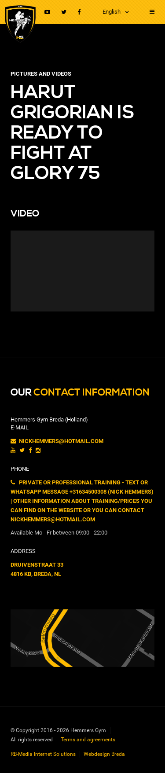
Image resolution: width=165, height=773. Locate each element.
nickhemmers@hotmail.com (57, 441)
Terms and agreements (88, 739)
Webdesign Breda (104, 754)
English (112, 11)
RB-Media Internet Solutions (43, 754)
